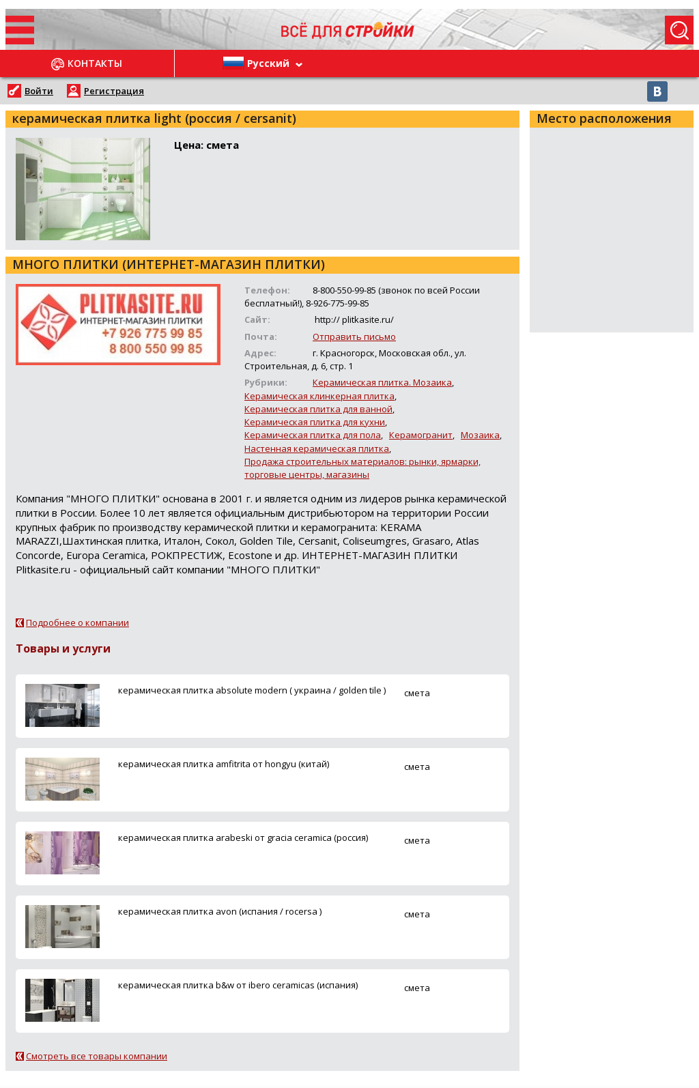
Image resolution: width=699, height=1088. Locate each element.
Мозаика (480, 435)
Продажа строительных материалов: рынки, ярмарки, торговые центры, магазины (362, 468)
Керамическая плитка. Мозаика (382, 382)
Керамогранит (421, 435)
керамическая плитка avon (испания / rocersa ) (220, 911)
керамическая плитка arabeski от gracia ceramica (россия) (243, 837)
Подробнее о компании (77, 622)
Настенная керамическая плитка (316, 448)
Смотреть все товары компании (96, 1056)
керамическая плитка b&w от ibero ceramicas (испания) (238, 985)
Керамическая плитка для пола (312, 435)
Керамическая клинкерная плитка (319, 396)
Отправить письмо (354, 336)
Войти (39, 91)
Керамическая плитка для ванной (318, 409)
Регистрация (114, 91)
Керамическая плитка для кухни (314, 422)
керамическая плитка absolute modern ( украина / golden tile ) (252, 690)
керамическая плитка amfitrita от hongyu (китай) (223, 764)
